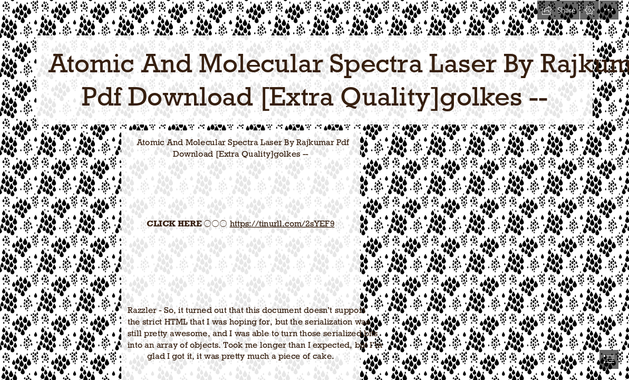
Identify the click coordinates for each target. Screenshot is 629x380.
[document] (314, 190)
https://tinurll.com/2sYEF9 (282, 223)
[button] (558, 10)
